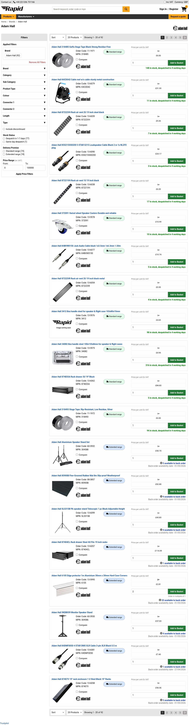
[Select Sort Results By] (57, 37)
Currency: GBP (181, 2)
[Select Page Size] (75, 37)
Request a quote (178, 16)
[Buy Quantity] (149, 63)
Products (7, 16)
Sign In (163, 9)
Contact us (6, 2)
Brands (12, 22)
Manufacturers (25, 16)
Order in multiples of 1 (177, 596)
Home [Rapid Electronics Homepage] (4, 22)
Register (173, 9)
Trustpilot (4, 723)
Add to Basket (176, 63)
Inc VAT (168, 2)
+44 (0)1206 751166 (24, 2)
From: (6, 163)
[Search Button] (126, 9)
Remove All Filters (37, 62)
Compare (81, 59)
